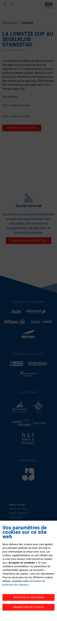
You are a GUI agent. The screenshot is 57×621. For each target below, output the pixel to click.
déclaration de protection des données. (23, 583)
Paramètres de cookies (28, 607)
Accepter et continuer (28, 597)
